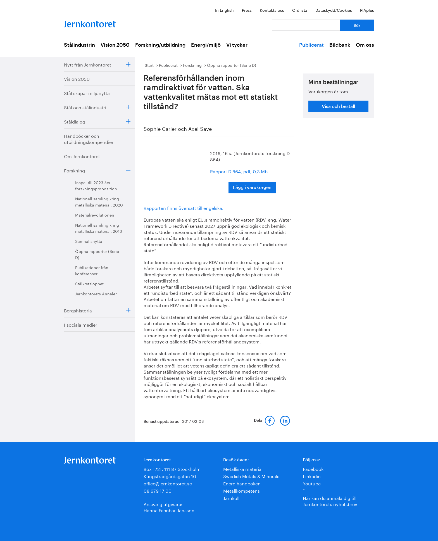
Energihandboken (242, 483)
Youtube (312, 483)
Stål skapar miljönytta (87, 92)
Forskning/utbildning (160, 45)
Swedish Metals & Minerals (251, 475)
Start (149, 65)
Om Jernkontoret (82, 155)
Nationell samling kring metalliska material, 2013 (98, 228)
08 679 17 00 (158, 490)
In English (224, 10)
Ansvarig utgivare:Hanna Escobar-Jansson (169, 506)
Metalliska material (243, 468)
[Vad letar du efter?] (306, 25)
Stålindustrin (79, 45)
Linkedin (312, 475)
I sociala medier (80, 324)
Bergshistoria (78, 310)
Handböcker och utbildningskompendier (88, 138)
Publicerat (311, 45)
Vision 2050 (115, 45)
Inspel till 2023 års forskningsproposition (96, 185)
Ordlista (299, 10)
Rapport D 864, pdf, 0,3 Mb (239, 170)
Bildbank (339, 45)
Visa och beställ (338, 106)
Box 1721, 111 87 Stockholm (172, 468)
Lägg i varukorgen (252, 187)
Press (247, 10)
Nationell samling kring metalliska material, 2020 (99, 201)
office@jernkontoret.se (168, 483)
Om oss (365, 45)
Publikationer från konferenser (91, 270)
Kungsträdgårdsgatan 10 (170, 475)
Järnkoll (231, 497)
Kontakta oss (272, 10)
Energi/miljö (206, 45)
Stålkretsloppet (89, 283)
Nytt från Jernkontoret (87, 64)
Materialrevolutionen (94, 215)
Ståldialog (74, 121)
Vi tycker (236, 45)
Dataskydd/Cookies (333, 10)
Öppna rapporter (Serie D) (97, 254)
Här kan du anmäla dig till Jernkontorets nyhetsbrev (330, 500)
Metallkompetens (241, 490)
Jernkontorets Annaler (96, 293)
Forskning (74, 170)
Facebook (313, 468)
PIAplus (367, 10)
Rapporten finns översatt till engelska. (183, 207)
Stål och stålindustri (85, 106)
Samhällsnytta (88, 241)
